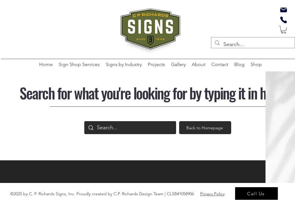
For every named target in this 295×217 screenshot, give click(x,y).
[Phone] (283, 20)
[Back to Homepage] (205, 127)
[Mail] (283, 10)
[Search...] (252, 44)
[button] (283, 29)
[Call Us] (256, 193)
